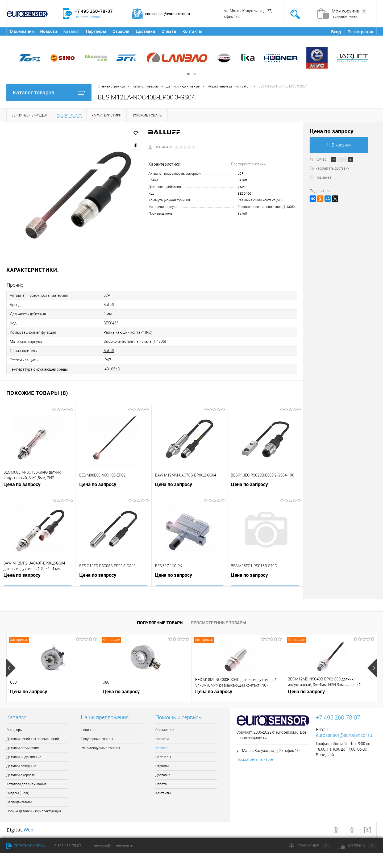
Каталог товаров (49, 92)
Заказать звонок (88, 17)
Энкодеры (14, 730)
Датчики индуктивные (23, 757)
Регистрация (360, 32)
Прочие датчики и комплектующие (33, 811)
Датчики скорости (20, 775)
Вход (336, 32)
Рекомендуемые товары (100, 748)
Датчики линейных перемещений (32, 739)
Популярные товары (160, 623)
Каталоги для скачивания (26, 784)
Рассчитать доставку (329, 168)
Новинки (87, 730)
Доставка (145, 31)
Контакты (192, 31)
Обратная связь (25, 846)
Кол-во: (322, 159)
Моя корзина (349, 11)
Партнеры (96, 31)
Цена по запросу (21, 485)
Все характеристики (248, 164)
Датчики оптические (22, 748)
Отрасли (121, 31)
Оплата (168, 31)
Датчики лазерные (21, 766)
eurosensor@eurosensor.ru (344, 735)
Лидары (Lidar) (17, 793)
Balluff (242, 213)
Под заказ (320, 177)
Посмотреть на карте (254, 760)
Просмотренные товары (218, 623)
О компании (22, 31)
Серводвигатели (19, 802)
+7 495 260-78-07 (66, 846)
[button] (188, 74)
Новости (48, 31)
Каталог (71, 31)
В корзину (339, 145)
